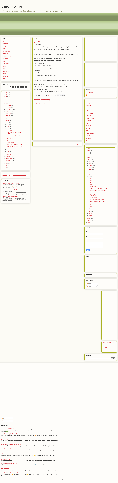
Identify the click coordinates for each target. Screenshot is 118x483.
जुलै (90, 172)
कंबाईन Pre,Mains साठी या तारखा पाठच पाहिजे (14, 175)
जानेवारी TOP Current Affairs (7, 454)
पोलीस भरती (5, 41)
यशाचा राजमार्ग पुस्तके (107, 345)
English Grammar (7, 56)
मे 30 (8, 122)
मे (89, 176)
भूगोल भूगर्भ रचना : (10, 130)
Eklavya (105, 347)
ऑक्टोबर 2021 (9, 109)
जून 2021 (8, 118)
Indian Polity (5, 63)
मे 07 (8, 128)
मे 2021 (7, 120)
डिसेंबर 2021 (8, 105)
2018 (5, 167)
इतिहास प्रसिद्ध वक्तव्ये (11, 140)
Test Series (5, 76)
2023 (5, 99)
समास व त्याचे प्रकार (5, 468)
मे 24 (8, 124)
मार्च (90, 211)
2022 (5, 101)
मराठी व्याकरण (5, 43)
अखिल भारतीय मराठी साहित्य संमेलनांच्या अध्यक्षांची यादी (11, 444)
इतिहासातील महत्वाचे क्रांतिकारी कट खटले (11, 183)
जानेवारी (90, 215)
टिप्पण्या (89, 286)
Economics (5, 53)
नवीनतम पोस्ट (37, 144)
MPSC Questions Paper (108, 342)
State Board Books (107, 350)
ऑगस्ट (90, 169)
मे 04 (8, 151)
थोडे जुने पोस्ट (77, 144)
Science (4, 73)
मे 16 (8, 126)
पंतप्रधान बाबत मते (10, 142)
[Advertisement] (49, 24)
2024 (5, 96)
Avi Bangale (90, 92)
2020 (5, 163)
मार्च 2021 (8, 156)
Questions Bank (6, 71)
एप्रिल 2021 (8, 154)
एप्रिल (90, 209)
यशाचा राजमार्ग (11, 7)
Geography (5, 58)
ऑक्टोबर (90, 165)
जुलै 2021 (8, 115)
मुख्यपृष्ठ (57, 144)
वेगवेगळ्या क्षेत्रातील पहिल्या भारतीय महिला (15, 136)
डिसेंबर (90, 161)
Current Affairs (6, 51)
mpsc (4, 68)
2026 (5, 92)
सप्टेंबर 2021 (8, 111)
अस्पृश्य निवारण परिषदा (5, 439)
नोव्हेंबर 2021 (8, 107)
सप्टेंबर (90, 167)
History (4, 61)
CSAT (4, 48)
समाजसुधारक (5, 46)
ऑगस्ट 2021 (8, 113)
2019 (5, 165)
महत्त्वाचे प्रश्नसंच (10, 138)
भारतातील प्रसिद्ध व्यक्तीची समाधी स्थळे (14, 144)
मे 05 (8, 149)
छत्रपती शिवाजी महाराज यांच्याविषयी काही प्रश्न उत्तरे (13, 189)
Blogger (57, 479)
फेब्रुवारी (91, 213)
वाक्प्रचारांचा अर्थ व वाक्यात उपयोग (7, 459)
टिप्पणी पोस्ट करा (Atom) (61, 148)
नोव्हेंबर (90, 163)
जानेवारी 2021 (9, 160)
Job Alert (5, 66)
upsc (4, 78)
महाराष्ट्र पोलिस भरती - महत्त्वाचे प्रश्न (14, 146)
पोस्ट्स (89, 283)
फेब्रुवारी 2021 (9, 158)
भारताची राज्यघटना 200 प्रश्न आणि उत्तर (8, 428)
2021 (5, 103)
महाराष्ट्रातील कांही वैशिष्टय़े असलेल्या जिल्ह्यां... (99, 188)
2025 (5, 94)
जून (89, 174)
